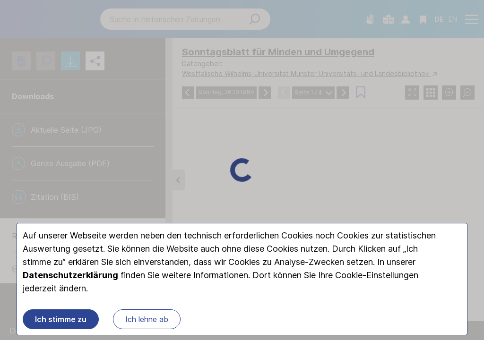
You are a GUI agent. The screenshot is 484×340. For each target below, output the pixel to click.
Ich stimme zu (60, 319)
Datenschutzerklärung (70, 275)
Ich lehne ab (146, 319)
